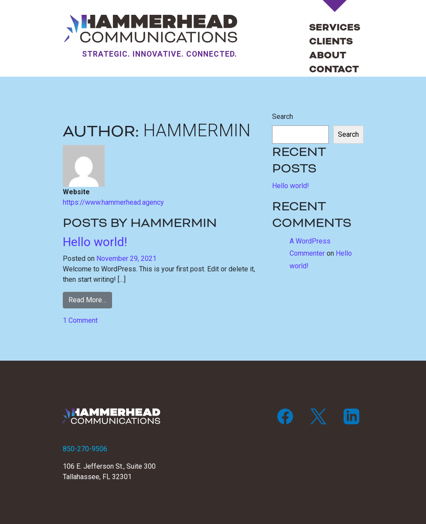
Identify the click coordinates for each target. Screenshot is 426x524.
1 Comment (80, 320)
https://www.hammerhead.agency (113, 202)
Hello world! (95, 242)
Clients (331, 41)
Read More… (87, 300)
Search (282, 116)
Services (334, 27)
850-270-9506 (85, 449)
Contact (334, 69)
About (327, 55)
